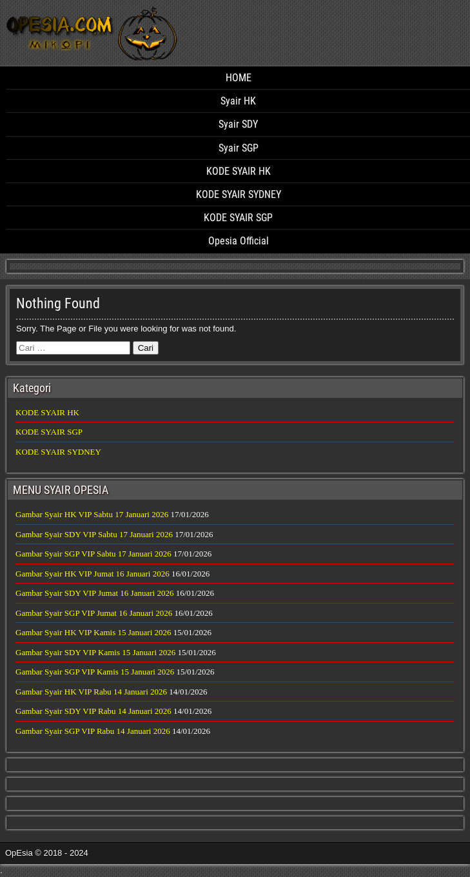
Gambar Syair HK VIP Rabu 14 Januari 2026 (91, 691)
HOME (238, 78)
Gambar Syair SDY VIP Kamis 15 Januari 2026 (95, 652)
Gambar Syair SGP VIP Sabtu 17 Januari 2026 (93, 553)
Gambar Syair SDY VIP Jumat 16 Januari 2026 (94, 593)
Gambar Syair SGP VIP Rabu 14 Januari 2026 (92, 731)
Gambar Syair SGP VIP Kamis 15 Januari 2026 (94, 671)
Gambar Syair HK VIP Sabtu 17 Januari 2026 (91, 514)
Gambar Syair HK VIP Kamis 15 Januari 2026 (93, 632)
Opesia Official (238, 241)
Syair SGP (239, 148)
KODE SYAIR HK (238, 171)
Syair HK (238, 101)
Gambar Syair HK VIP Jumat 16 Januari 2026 (92, 573)
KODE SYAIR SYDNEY (238, 194)
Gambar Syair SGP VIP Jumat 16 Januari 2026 (93, 613)
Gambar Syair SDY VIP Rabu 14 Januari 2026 (93, 711)
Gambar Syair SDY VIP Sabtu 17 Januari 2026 (94, 534)
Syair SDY (238, 124)
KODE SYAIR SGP (238, 218)
